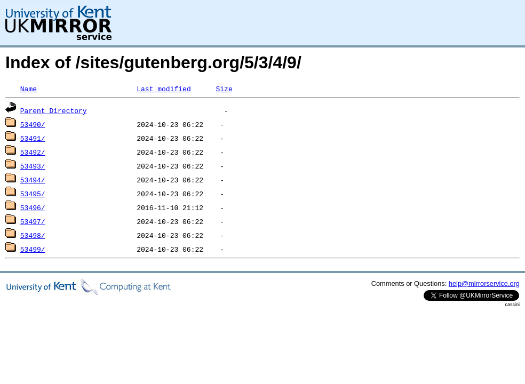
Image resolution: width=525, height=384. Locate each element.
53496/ (32, 207)
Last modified (163, 88)
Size (224, 88)
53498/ (32, 235)
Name (28, 88)
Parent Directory (53, 110)
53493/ (32, 166)
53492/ (32, 152)
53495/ (32, 193)
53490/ (32, 124)
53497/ (32, 221)
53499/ (32, 249)
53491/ (32, 138)
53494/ (32, 180)
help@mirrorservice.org (484, 283)
